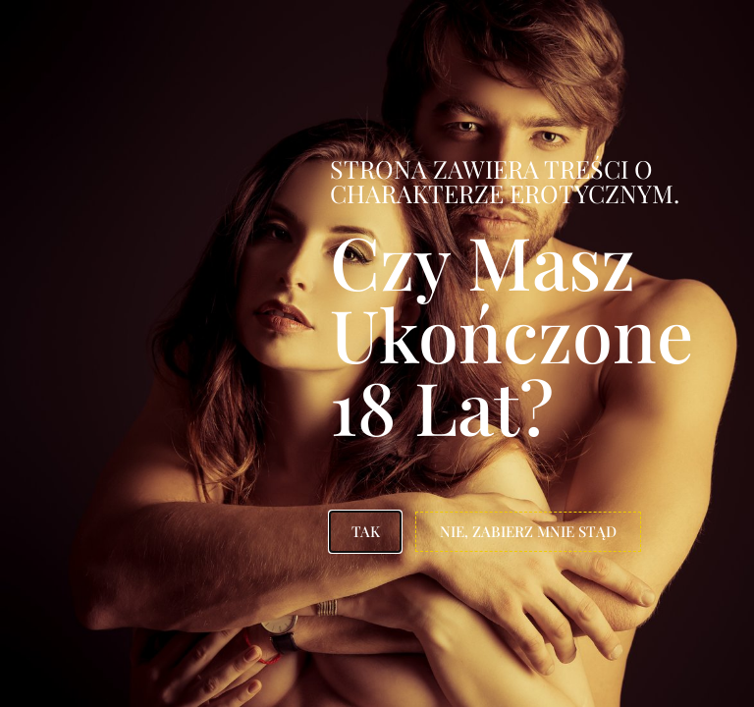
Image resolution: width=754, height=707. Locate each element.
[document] (377, 353)
